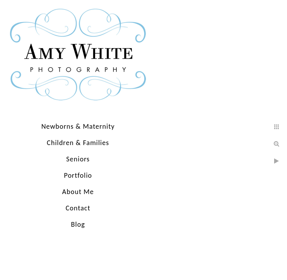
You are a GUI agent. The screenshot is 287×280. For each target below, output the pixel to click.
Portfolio (78, 175)
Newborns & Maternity (78, 126)
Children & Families (78, 142)
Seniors (78, 159)
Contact (78, 208)
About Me (78, 191)
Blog (78, 224)
